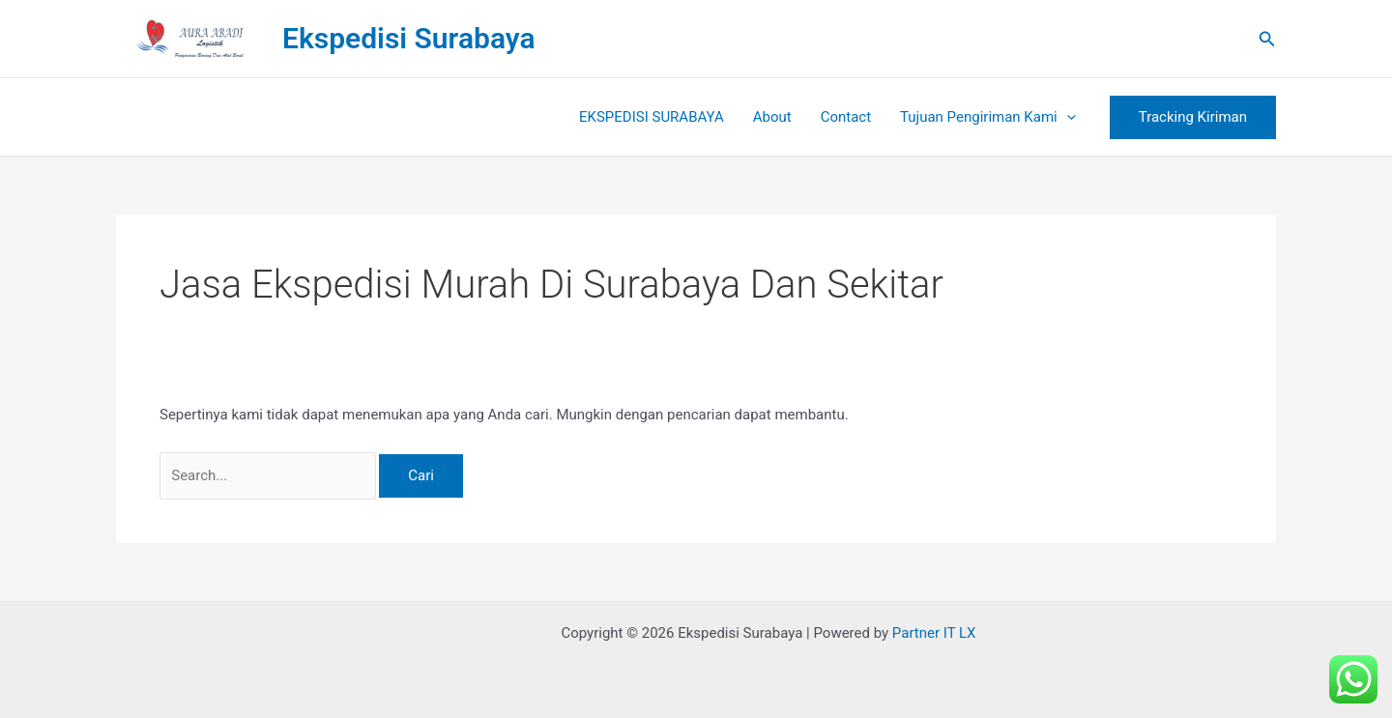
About (772, 117)
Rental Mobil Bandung (486, 633)
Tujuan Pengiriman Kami (988, 117)
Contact (846, 117)
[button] (1267, 39)
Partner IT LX (934, 633)
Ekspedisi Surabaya (409, 38)
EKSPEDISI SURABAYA (651, 117)
